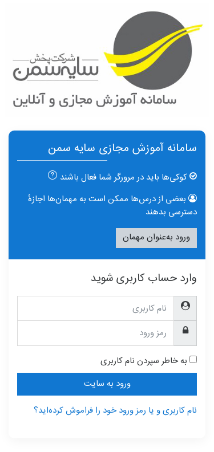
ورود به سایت (107, 384)
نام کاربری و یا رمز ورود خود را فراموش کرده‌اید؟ (115, 411)
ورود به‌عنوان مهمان (156, 237)
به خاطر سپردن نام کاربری (143, 361)
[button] (50, 177)
